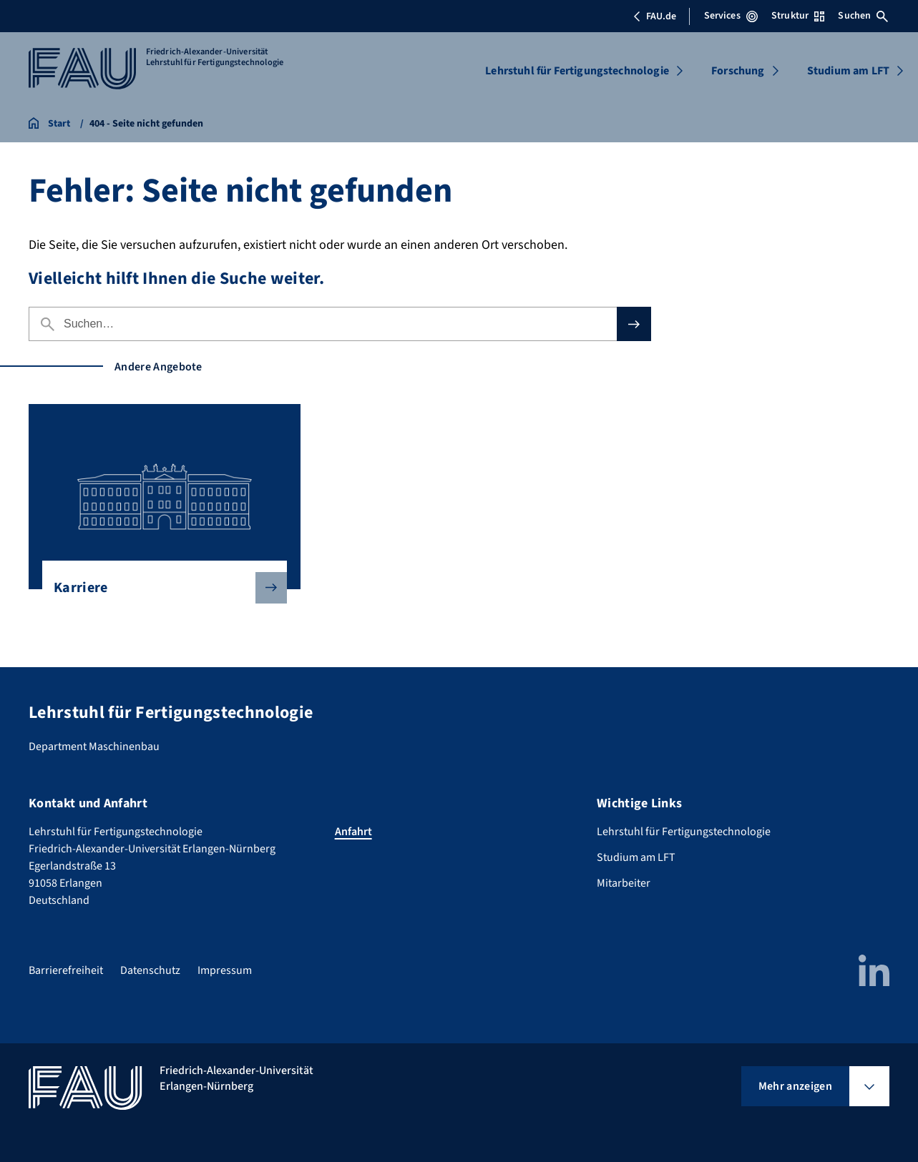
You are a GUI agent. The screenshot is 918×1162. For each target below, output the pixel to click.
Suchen (863, 16)
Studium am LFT (848, 71)
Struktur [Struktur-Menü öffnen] (797, 16)
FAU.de (655, 16)
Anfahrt (353, 832)
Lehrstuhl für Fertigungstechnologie (577, 71)
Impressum (224, 970)
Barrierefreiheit (66, 970)
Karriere (159, 588)
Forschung (737, 71)
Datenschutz (150, 970)
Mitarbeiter (623, 883)
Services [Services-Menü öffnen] (731, 16)
